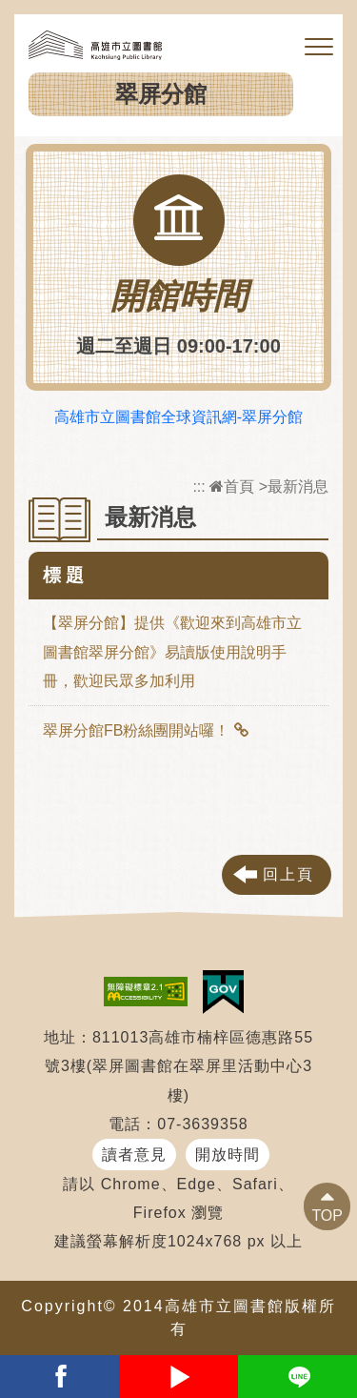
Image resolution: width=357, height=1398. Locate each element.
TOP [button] (327, 1215)
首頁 (231, 486)
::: (198, 486)
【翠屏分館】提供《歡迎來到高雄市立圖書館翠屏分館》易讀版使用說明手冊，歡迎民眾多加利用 (172, 652)
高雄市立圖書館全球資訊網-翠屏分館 (178, 417)
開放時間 (227, 1154)
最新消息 (298, 486)
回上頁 (288, 874)
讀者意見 (134, 1154)
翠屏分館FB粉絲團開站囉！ (136, 730)
